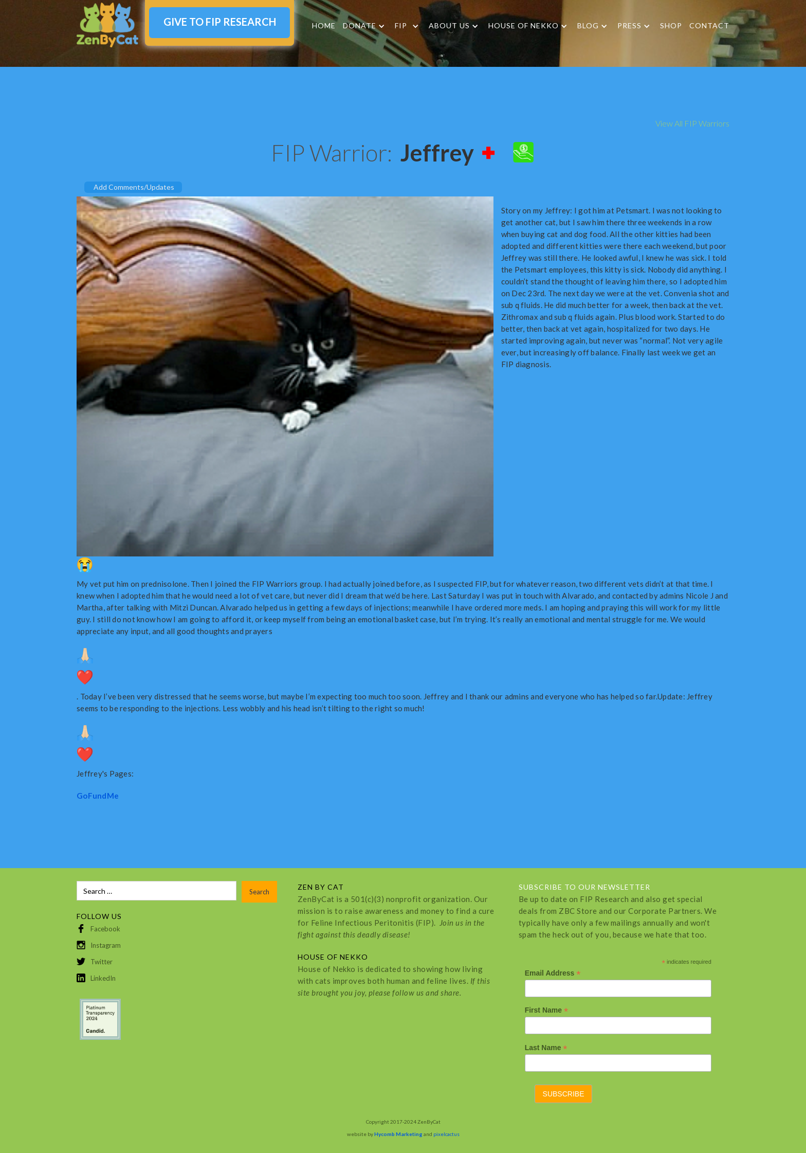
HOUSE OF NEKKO (523, 25)
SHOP (671, 25)
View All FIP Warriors (692, 123)
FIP (401, 25)
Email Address (553, 973)
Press (629, 25)
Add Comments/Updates (134, 187)
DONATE (359, 25)
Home (324, 25)
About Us (449, 25)
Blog (588, 25)
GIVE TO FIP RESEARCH (219, 21)
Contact (709, 25)
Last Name (546, 1048)
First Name (546, 1010)
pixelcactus (446, 1134)
